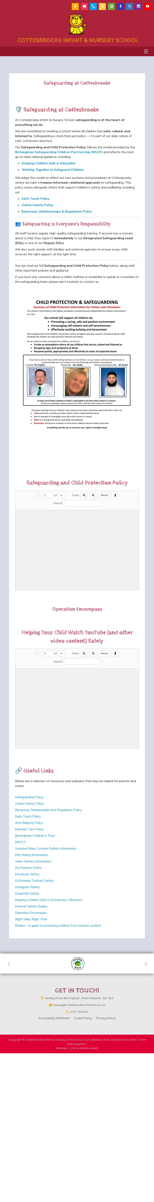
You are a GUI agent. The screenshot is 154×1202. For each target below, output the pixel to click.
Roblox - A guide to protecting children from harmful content (58, 1074)
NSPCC (20, 991)
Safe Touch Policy (28, 965)
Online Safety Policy (29, 952)
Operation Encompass (31, 1061)
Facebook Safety (27, 1023)
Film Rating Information (31, 1003)
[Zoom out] (93, 557)
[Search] (82, 565)
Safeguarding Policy (29, 946)
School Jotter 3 (128, 1188)
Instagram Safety (27, 1036)
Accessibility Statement (54, 1167)
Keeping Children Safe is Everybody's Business (48, 1048)
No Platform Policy (28, 1016)
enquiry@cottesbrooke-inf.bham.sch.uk (79, 1153)
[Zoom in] (84, 557)
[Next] (61, 557)
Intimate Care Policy (29, 978)
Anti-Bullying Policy (29, 971)
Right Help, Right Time (31, 1068)
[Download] (115, 557)
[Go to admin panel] (84, 1197)
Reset (104, 556)
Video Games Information (33, 1010)
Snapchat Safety (27, 1042)
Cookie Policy (83, 1167)
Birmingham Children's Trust (35, 984)
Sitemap (61, 1197)
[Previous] (10, 1112)
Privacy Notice (106, 1167)
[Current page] (48, 557)
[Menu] (146, 51)
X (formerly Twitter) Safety (34, 1029)
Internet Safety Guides (31, 1055)
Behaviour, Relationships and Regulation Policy (48, 959)
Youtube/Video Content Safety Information (45, 997)
